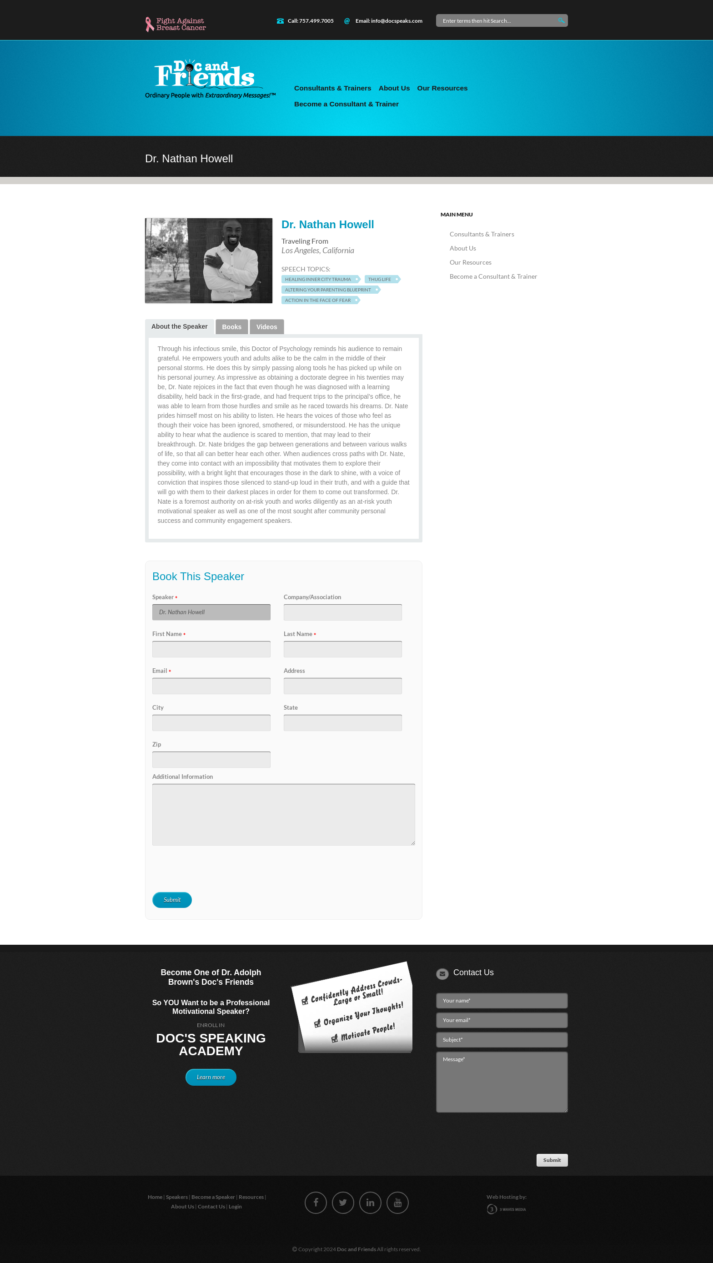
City (158, 707)
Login (236, 1206)
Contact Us (212, 1206)
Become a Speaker (213, 1196)
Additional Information (182, 776)
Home (155, 1196)
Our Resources (442, 88)
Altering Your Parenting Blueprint (328, 289)
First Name (167, 633)
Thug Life (379, 279)
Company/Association (312, 597)
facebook (316, 1203)
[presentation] (218, 869)
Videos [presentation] (266, 327)
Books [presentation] (232, 327)
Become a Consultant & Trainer (346, 104)
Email (159, 670)
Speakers (177, 1196)
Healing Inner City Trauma (318, 279)
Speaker (163, 597)
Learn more (211, 1077)
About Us (394, 88)
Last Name (298, 633)
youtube (398, 1203)
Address (294, 670)
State (291, 707)
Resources (252, 1196)
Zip (156, 744)
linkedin (370, 1203)
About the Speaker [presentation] (179, 326)
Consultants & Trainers (333, 88)
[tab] (179, 326)
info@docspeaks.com (396, 20)
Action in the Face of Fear (318, 300)
